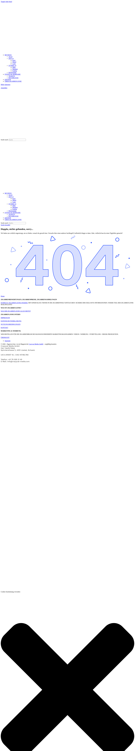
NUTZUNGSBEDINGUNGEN (10, 324)
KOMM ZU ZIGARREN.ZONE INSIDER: (14, 303)
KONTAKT (4, 327)
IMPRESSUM (5, 318)
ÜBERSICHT (5, 337)
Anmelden (4, 88)
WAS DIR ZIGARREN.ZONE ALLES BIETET (16, 311)
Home (3, 296)
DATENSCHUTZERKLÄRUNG (11, 321)
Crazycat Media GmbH (36, 344)
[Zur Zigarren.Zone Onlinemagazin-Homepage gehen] (25, 51)
